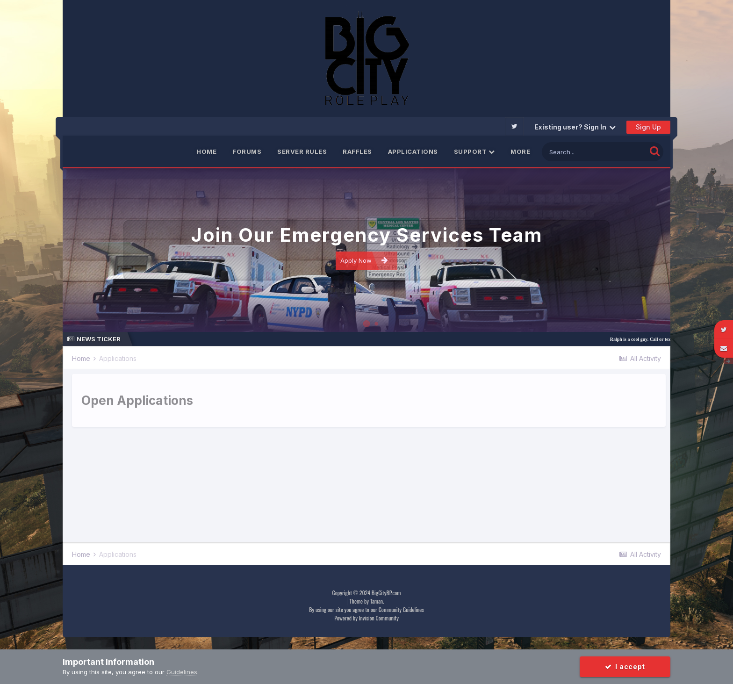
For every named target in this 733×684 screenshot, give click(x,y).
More (520, 151)
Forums (246, 151)
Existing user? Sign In (575, 127)
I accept (625, 666)
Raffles (357, 151)
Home (206, 151)
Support (474, 151)
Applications (413, 151)
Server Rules (302, 151)
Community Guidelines (401, 609)
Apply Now (364, 260)
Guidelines (181, 672)
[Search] (594, 151)
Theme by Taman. (367, 601)
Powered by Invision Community (366, 618)
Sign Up (648, 127)
